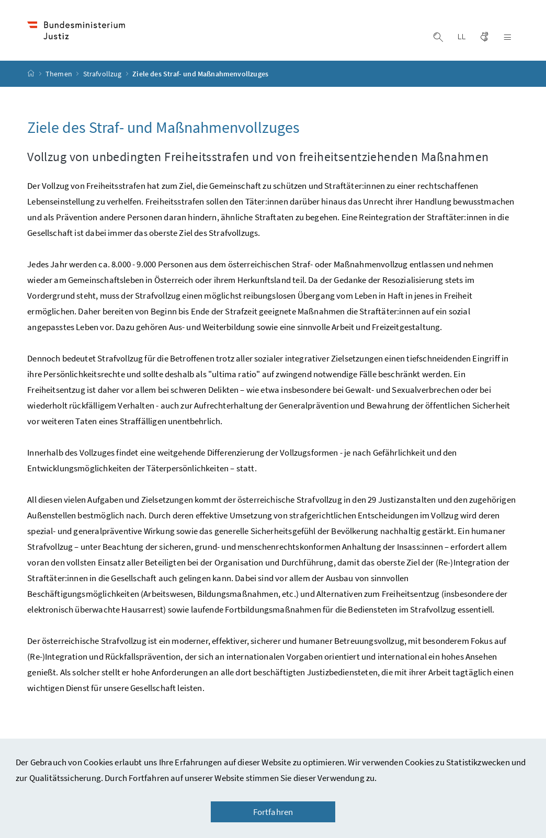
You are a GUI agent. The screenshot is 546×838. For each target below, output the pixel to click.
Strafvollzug (103, 73)
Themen (60, 73)
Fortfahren (273, 812)
